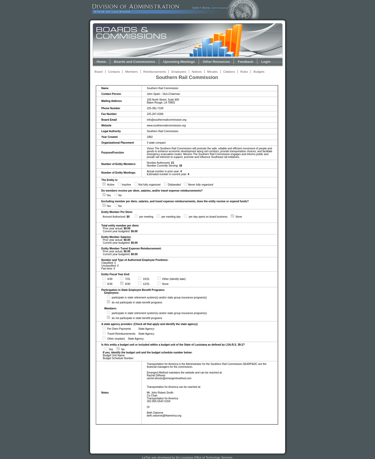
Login (265, 62)
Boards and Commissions (134, 62)
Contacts (114, 71)
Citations (229, 71)
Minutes (212, 71)
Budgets (258, 71)
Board (99, 71)
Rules (244, 71)
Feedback (245, 62)
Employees (178, 71)
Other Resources (216, 62)
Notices (197, 71)
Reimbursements (154, 71)
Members (131, 71)
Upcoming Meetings (179, 62)
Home (101, 62)
